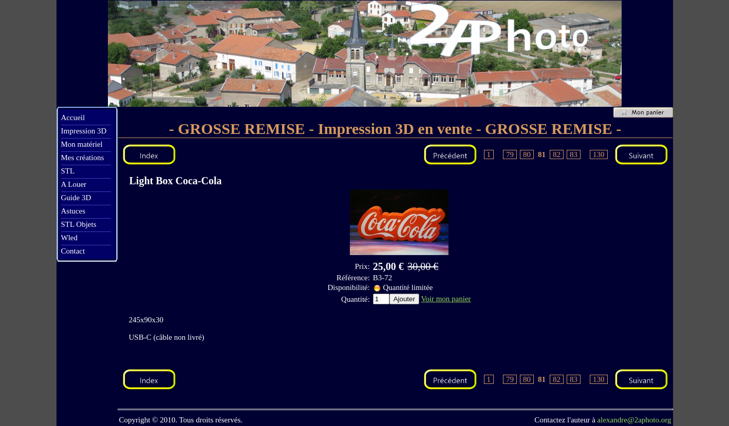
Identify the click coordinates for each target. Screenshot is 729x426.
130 (599, 154)
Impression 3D (84, 131)
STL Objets (79, 224)
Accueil (73, 117)
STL (68, 171)
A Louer (74, 184)
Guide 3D (76, 197)
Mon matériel (82, 144)
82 (556, 154)
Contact (73, 251)
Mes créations (82, 157)
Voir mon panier (446, 299)
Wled (69, 238)
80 (527, 154)
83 (573, 154)
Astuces (73, 211)
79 (510, 154)
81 (542, 154)
